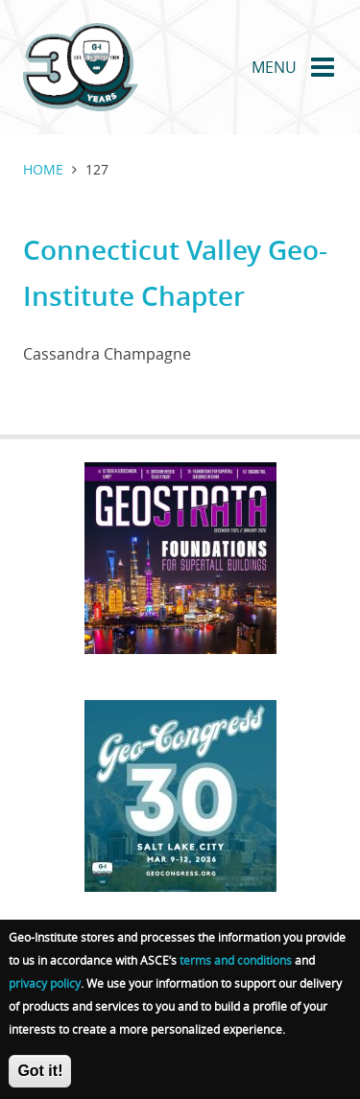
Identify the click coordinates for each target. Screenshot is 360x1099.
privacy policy (45, 989)
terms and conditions (236, 966)
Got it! (39, 1077)
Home (43, 169)
